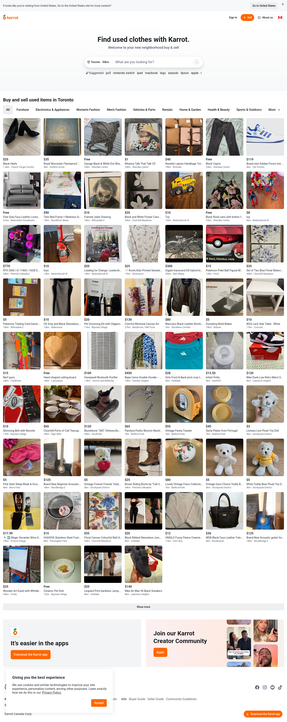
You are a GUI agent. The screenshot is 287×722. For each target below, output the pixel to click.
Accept (99, 703)
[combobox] (153, 62)
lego (163, 73)
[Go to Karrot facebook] (257, 687)
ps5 (108, 73)
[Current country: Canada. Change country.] (280, 17)
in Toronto (63, 100)
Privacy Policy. (52, 692)
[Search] (196, 62)
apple (195, 73)
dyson (185, 73)
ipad (140, 73)
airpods (173, 73)
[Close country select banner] (282, 4)
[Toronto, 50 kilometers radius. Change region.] (98, 62)
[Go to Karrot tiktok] (280, 687)
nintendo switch (124, 73)
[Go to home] (10, 17)
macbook (151, 73)
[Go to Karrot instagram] (265, 687)
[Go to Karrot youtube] (272, 687)
